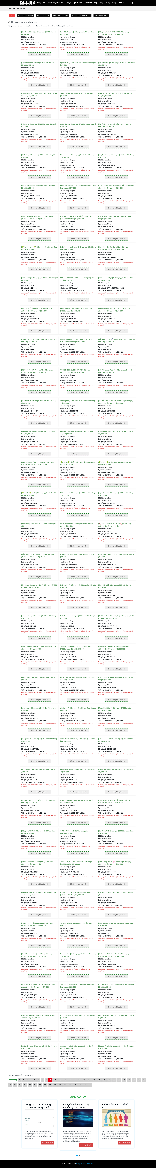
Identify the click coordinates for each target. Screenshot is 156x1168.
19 (99, 1080)
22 (114, 1080)
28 (144, 1080)
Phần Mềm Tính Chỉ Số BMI (115, 1106)
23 (119, 1080)
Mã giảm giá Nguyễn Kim (81, 15)
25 (129, 1080)
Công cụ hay (111, 3)
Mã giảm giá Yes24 (101, 15)
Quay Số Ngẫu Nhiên (74, 3)
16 (84, 1080)
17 (89, 1080)
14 (74, 1080)
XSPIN (121, 3)
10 (54, 1080)
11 (59, 1080)
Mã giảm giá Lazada (60, 15)
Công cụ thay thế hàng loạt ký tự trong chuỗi (38, 1106)
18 (94, 1080)
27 (139, 1080)
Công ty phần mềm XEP (85, 1164)
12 (64, 1080)
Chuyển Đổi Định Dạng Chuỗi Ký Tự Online (76, 1106)
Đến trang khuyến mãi (39, 54)
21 (109, 1080)
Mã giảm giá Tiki (43, 15)
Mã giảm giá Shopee (25, 15)
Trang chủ (41, 3)
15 (79, 1080)
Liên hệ (130, 3)
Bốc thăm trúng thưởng (94, 3)
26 (134, 1080)
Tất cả (12, 15)
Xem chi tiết (48, 1142)
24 (124, 1080)
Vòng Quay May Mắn (55, 3)
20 (104, 1080)
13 (69, 1080)
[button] (77, 1155)
